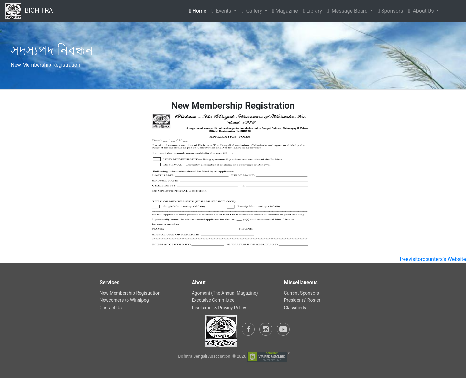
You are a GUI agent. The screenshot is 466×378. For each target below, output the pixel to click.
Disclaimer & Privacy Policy (219, 307)
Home (199, 10)
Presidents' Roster (302, 300)
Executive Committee (213, 300)
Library (312, 11)
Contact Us (111, 307)
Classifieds (295, 307)
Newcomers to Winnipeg (124, 300)
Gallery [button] (252, 11)
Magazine (285, 11)
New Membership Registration (130, 293)
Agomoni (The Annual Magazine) (225, 293)
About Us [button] (421, 11)
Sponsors (390, 11)
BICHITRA (29, 11)
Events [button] (221, 11)
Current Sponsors (301, 293)
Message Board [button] (348, 11)
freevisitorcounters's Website (433, 259)
